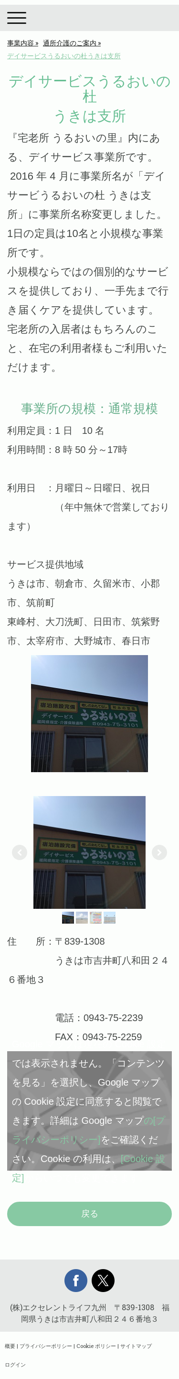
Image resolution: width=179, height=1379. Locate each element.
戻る (89, 1213)
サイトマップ (136, 1345)
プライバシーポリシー (46, 1345)
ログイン (15, 1364)
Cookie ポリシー (96, 1345)
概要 (10, 1345)
